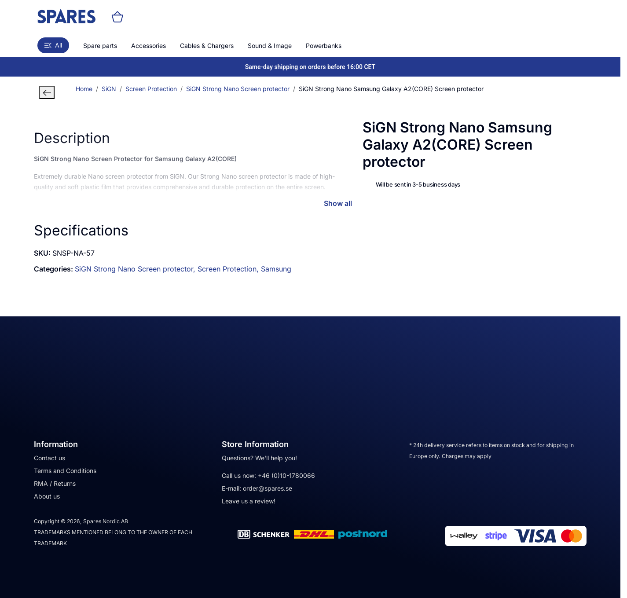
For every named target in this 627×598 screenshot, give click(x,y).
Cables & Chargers (207, 45)
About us (47, 496)
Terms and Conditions (65, 470)
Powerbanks (323, 45)
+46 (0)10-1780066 (286, 475)
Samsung (276, 268)
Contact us (49, 458)
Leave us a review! (248, 501)
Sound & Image (270, 45)
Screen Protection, (229, 268)
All (53, 45)
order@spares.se (267, 488)
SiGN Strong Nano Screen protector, (136, 268)
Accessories (148, 45)
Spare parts (100, 45)
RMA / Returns (55, 483)
